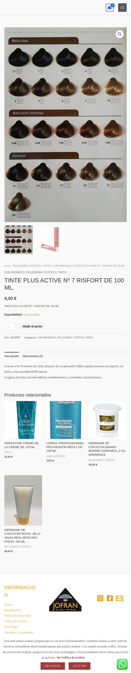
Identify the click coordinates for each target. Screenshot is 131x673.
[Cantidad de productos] (9, 326)
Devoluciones (12, 609)
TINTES (47, 264)
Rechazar (52, 666)
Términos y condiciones (19, 631)
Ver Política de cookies (71, 657)
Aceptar (79, 666)
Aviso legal (11, 626)
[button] (120, 34)
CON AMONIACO (63, 264)
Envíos (8, 604)
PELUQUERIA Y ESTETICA (27, 264)
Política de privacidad (17, 615)
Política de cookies (16, 620)
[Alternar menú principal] (122, 7)
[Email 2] (119, 597)
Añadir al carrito (32, 325)
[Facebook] (109, 597)
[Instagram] (100, 597)
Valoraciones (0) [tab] (32, 355)
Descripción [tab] (11, 355)
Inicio (7, 264)
